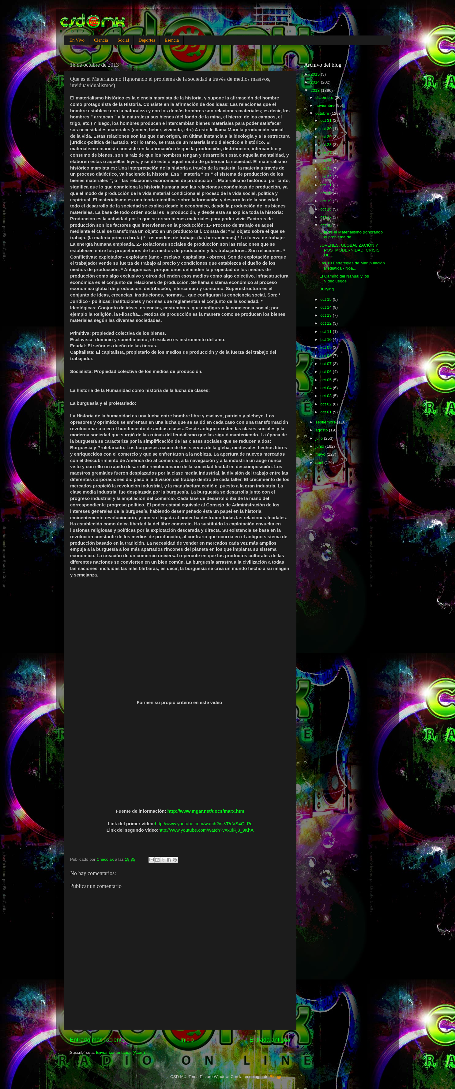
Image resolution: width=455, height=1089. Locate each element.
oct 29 (326, 136)
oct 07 (326, 363)
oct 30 (326, 128)
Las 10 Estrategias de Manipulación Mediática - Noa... (352, 265)
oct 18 (326, 209)
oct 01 (326, 412)
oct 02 (326, 404)
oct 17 (326, 217)
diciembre (324, 97)
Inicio (187, 1039)
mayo (321, 454)
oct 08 (326, 355)
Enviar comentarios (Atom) (120, 1052)
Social (123, 40)
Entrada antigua (270, 1039)
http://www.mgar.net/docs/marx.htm (205, 811)
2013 (315, 90)
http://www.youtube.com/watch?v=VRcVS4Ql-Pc (203, 823)
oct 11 (326, 331)
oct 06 (326, 371)
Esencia (171, 40)
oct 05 (326, 380)
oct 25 (326, 161)
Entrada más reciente (97, 1039)
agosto (322, 430)
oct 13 (326, 315)
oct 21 (326, 185)
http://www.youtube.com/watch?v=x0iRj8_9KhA (206, 830)
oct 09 (326, 347)
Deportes (146, 40)
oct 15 (326, 299)
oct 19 (326, 201)
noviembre (325, 105)
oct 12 (326, 323)
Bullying (326, 289)
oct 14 (326, 307)
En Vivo (77, 40)
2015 (315, 74)
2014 (315, 82)
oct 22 (326, 176)
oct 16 (326, 225)
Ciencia (101, 40)
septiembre (326, 422)
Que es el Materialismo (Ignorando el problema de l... (351, 234)
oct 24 (326, 168)
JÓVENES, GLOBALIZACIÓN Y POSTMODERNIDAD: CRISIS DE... (349, 250)
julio (319, 438)
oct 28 (326, 144)
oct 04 (326, 388)
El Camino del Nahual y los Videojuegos (344, 278)
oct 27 (326, 153)
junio (320, 446)
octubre (322, 113)
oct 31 (326, 120)
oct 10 (326, 339)
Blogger (277, 1076)
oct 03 (326, 395)
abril (319, 462)
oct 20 (326, 193)
